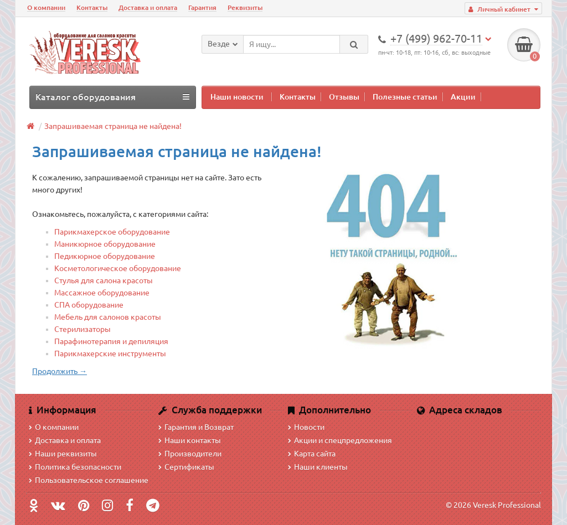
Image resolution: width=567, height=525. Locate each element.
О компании (46, 7)
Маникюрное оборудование (105, 244)
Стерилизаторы (82, 329)
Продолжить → (59, 371)
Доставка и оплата (147, 7)
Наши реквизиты (63, 453)
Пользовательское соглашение (88, 480)
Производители (189, 453)
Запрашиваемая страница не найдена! (113, 126)
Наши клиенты (318, 466)
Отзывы (344, 96)
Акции (463, 96)
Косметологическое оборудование (117, 268)
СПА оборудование (88, 304)
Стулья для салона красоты (103, 280)
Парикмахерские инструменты (110, 353)
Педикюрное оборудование (104, 256)
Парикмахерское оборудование (112, 231)
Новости (306, 427)
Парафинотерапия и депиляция (111, 341)
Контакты (91, 7)
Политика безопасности (75, 466)
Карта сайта (312, 453)
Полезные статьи (405, 96)
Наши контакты (189, 440)
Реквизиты (245, 7)
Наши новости (237, 96)
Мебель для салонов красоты (107, 317)
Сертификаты (186, 466)
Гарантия (202, 7)
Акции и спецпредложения (340, 440)
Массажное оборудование (102, 292)
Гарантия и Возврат (196, 427)
